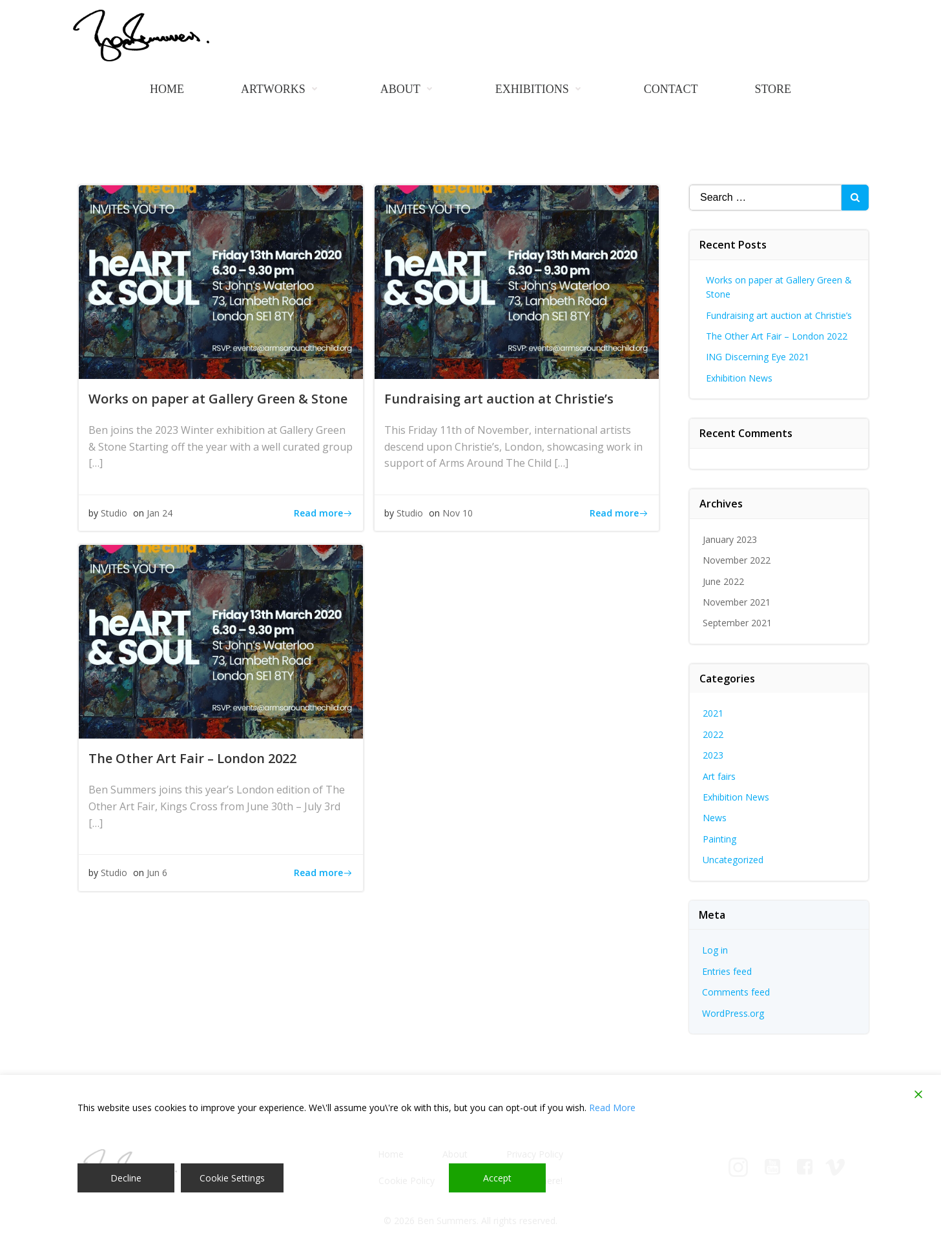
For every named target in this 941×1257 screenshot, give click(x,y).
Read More (612, 1107)
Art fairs (719, 776)
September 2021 (737, 623)
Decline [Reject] (125, 1178)
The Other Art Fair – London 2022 (776, 336)
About (409, 89)
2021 (713, 713)
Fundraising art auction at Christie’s (779, 315)
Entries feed (727, 971)
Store (772, 89)
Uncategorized (733, 859)
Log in (715, 950)
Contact (671, 89)
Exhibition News (739, 378)
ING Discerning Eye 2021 (757, 357)
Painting (719, 839)
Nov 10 (457, 513)
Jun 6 (157, 872)
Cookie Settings (232, 1178)
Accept (497, 1178)
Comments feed (736, 992)
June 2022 (723, 581)
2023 (713, 755)
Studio (114, 513)
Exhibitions (541, 89)
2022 (713, 734)
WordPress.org (733, 1013)
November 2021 (736, 602)
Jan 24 (159, 513)
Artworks (282, 89)
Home (167, 89)
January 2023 (730, 539)
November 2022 (736, 560)
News (715, 818)
